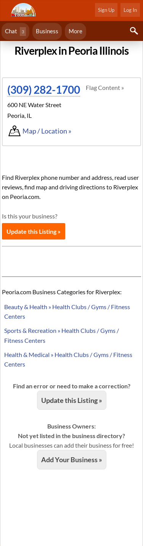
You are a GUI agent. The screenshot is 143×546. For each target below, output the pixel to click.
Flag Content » (105, 87)
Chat (15, 31)
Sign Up (106, 10)
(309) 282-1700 (43, 89)
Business (47, 31)
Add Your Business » (71, 459)
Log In (130, 10)
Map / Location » (46, 131)
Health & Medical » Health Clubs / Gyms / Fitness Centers (68, 359)
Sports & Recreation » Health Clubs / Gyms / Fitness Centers (61, 335)
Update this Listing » (33, 231)
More (75, 31)
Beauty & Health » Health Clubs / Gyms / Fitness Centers (67, 311)
